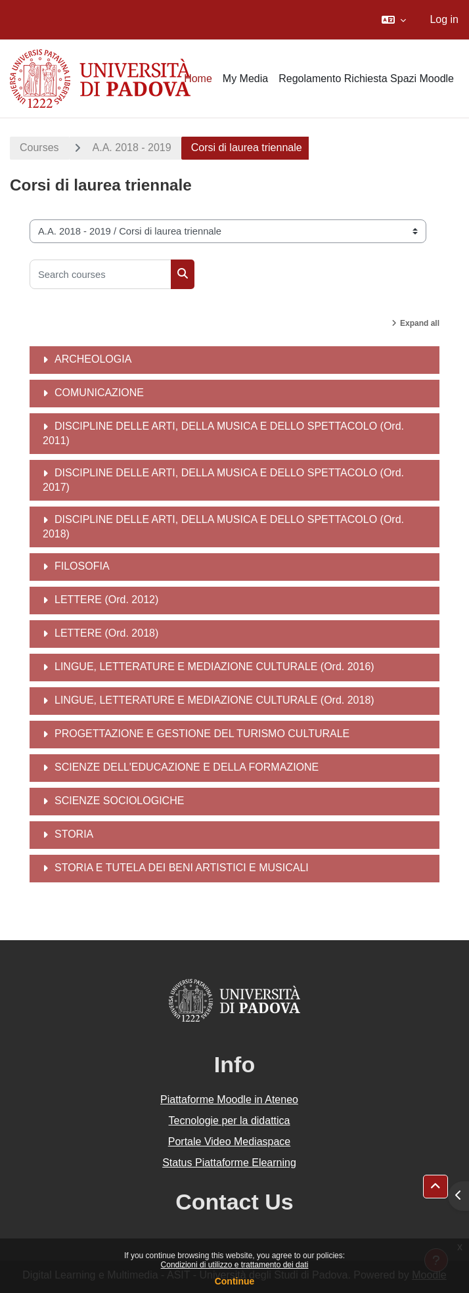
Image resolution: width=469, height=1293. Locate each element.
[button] (394, 19)
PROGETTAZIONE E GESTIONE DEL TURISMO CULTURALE (202, 733)
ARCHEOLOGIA (93, 359)
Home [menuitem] (198, 78)
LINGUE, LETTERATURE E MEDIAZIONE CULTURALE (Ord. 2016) (214, 666)
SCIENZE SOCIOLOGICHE (119, 800)
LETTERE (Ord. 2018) (106, 633)
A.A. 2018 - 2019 (132, 147)
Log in (444, 19)
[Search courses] (100, 274)
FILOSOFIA (82, 566)
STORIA (74, 834)
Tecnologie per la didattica (229, 1120)
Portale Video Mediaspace (229, 1141)
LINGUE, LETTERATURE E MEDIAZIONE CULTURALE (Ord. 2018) (214, 700)
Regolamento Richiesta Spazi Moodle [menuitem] (366, 78)
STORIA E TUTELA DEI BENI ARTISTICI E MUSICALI (182, 867)
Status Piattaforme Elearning (229, 1162)
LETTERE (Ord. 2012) (106, 599)
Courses (39, 147)
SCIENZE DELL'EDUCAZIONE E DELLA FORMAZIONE (187, 767)
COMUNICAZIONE (99, 392)
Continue (235, 1281)
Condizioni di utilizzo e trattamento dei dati (235, 1264)
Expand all (419, 323)
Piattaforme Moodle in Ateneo (229, 1099)
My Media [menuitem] (245, 78)
